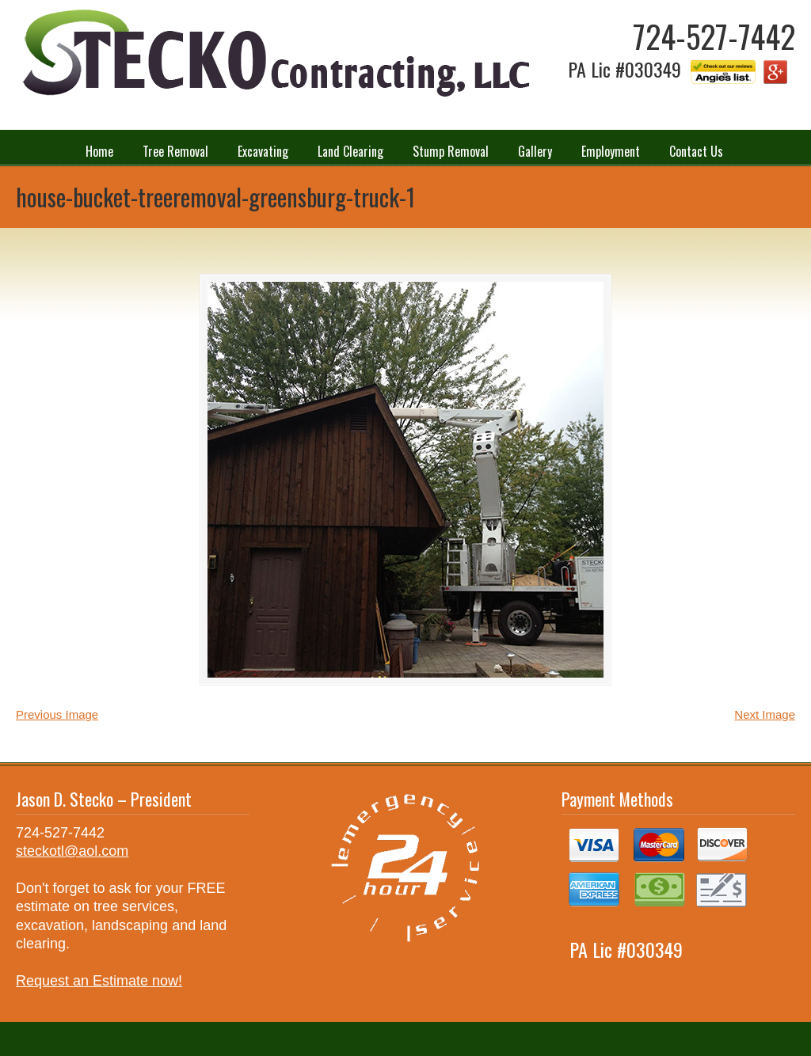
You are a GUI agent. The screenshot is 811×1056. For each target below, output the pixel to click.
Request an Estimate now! (99, 981)
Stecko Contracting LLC (273, 54)
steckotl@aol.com (72, 851)
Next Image (764, 714)
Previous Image (57, 714)
